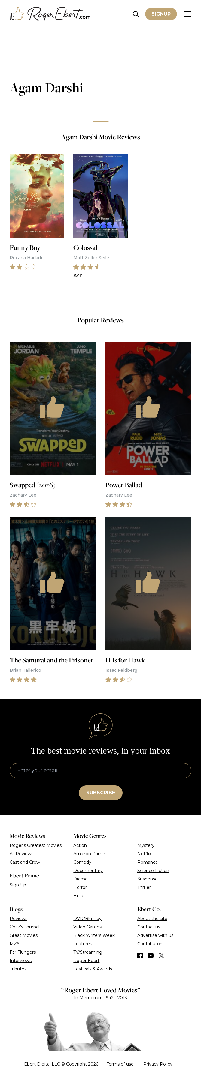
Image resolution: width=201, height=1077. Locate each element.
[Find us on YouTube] (151, 955)
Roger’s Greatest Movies (36, 845)
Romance (147, 862)
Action (80, 845)
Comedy (82, 862)
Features (82, 943)
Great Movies (24, 935)
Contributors (150, 943)
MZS (15, 943)
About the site (152, 918)
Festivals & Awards (92, 969)
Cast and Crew (25, 862)
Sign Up (18, 885)
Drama (80, 879)
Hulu (78, 895)
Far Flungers (23, 952)
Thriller (144, 887)
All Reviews (21, 853)
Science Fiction (153, 870)
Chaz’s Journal (24, 927)
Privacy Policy (157, 1064)
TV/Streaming (87, 952)
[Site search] (136, 14)
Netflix (144, 853)
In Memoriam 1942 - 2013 (100, 997)
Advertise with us (155, 935)
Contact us (148, 927)
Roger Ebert (86, 960)
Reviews (18, 918)
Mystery (145, 845)
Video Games (87, 927)
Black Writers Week (94, 935)
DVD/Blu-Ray (87, 918)
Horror (80, 887)
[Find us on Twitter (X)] (161, 955)
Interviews (21, 960)
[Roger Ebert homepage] (50, 14)
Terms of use (120, 1064)
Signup (161, 14)
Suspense (147, 879)
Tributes (18, 969)
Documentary (88, 870)
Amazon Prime (89, 853)
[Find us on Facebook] (140, 955)
